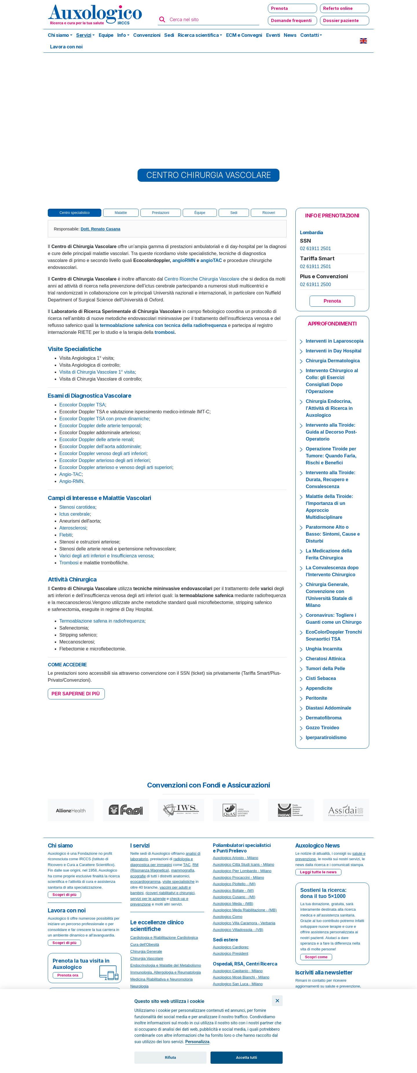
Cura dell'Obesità (144, 944)
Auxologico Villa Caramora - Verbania (244, 923)
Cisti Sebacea (321, 678)
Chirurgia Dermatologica (333, 360)
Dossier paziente (341, 20)
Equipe (106, 35)
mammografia (182, 870)
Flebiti (65, 534)
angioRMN (183, 260)
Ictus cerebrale (74, 514)
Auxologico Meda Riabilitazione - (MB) (245, 910)
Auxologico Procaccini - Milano (238, 877)
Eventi (273, 35)
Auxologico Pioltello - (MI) (234, 884)
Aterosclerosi (72, 527)
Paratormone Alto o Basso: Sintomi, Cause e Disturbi (333, 534)
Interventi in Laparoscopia (334, 341)
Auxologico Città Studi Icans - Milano (243, 864)
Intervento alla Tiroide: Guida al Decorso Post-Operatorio (331, 432)
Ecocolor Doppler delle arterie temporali (100, 425)
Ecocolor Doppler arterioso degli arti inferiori (104, 460)
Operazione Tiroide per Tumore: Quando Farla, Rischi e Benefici (331, 455)
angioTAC (211, 260)
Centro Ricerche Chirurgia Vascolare (201, 279)
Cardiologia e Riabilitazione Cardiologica (164, 937)
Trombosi (68, 562)
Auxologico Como (227, 916)
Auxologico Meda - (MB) (233, 903)
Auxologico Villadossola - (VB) (238, 929)
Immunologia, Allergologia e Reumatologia (165, 972)
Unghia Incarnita (324, 648)
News (290, 35)
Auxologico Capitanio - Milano (238, 971)
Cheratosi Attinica (325, 658)
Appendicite (319, 688)
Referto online (338, 8)
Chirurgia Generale (146, 951)
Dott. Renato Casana (100, 229)
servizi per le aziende (148, 898)
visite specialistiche (178, 881)
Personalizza (197, 1041)
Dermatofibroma (324, 717)
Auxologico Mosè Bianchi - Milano (241, 977)
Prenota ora (67, 975)
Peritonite (316, 698)
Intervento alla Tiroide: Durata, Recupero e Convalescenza (330, 479)
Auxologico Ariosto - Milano (235, 858)
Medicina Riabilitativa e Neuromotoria (161, 979)
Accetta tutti (246, 1057)
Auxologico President (230, 953)
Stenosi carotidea (77, 507)
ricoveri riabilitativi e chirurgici (170, 893)
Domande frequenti (291, 20)
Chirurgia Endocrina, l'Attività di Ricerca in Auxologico (329, 408)
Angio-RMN (71, 481)
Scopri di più (64, 894)
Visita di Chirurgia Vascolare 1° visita (97, 372)
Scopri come (316, 957)
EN (363, 41)
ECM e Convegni (244, 35)
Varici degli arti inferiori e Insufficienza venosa (106, 555)
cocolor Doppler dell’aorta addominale (101, 446)
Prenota (279, 8)
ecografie (138, 876)
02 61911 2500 (315, 284)
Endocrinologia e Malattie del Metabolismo (165, 965)
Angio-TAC (70, 474)
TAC (187, 865)
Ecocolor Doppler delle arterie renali (96, 439)
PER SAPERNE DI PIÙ (76, 693)
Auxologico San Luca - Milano (238, 984)
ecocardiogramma (145, 881)
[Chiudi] (277, 1000)
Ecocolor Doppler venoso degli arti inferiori (103, 453)
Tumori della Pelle (325, 668)
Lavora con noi (66, 47)
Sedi (169, 35)
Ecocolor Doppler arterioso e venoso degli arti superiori (115, 467)
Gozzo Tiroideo (322, 727)
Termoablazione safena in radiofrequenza (102, 621)
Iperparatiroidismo (326, 737)
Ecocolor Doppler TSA (82, 404)
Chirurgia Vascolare (146, 958)
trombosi (164, 332)
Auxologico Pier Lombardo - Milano (242, 871)
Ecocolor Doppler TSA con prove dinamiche (104, 418)
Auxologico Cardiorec (231, 947)
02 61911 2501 (315, 248)
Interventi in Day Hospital (333, 350)
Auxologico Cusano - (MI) (234, 897)
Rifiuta (170, 1057)
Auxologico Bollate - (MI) (233, 890)
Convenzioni (146, 35)
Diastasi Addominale (328, 707)
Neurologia (139, 986)
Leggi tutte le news (318, 872)
